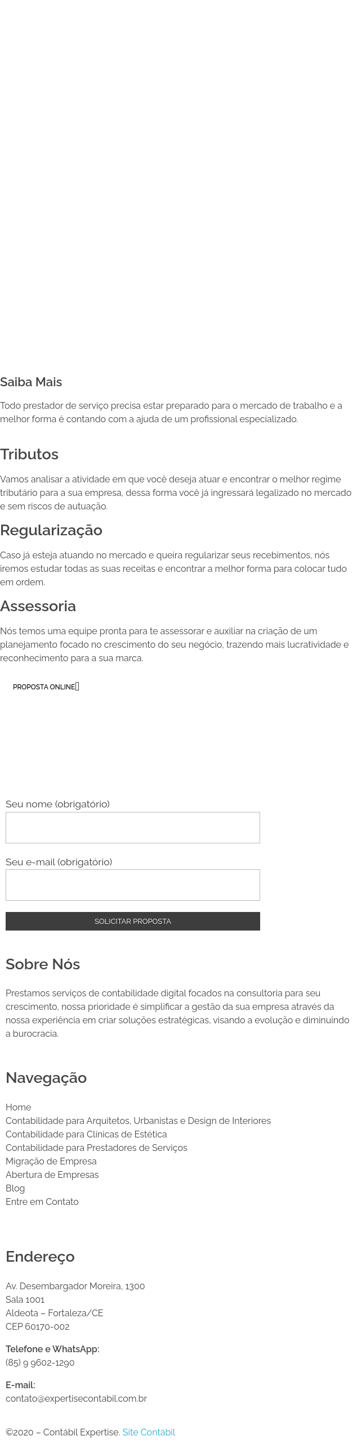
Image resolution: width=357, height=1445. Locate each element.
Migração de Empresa (51, 1161)
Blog (15, 1188)
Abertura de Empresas (52, 1174)
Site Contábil (149, 1432)
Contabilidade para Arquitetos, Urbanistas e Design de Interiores (138, 1121)
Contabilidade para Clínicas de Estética (86, 1134)
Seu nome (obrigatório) (133, 820)
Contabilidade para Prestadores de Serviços (97, 1148)
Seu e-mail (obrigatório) (133, 878)
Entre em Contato (42, 1201)
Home (18, 1107)
